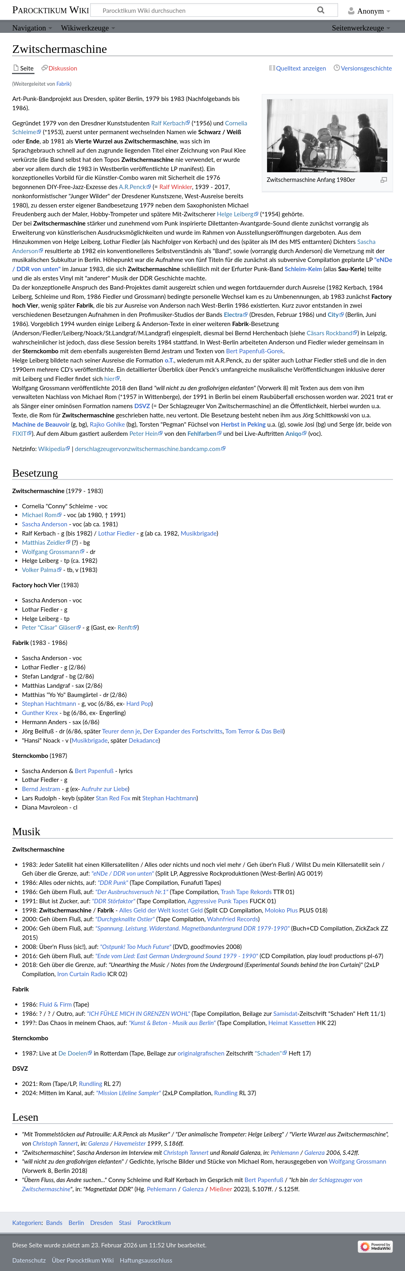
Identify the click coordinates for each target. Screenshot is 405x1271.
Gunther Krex (40, 712)
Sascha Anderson (44, 524)
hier (109, 378)
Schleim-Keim (303, 268)
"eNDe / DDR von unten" (122, 873)
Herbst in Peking (243, 424)
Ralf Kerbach (168, 123)
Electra (233, 314)
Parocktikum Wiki (50, 9)
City (333, 314)
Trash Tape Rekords (246, 891)
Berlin (76, 1222)
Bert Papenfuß (94, 770)
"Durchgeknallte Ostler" (125, 919)
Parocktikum (154, 1222)
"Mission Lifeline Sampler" (128, 1092)
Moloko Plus (281, 910)
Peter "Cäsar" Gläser (49, 627)
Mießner (220, 1188)
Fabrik (63, 84)
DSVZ (142, 405)
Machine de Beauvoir (40, 424)
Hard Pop (138, 703)
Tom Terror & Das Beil (254, 731)
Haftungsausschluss (146, 1260)
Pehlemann (285, 1152)
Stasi (125, 1222)
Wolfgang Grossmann (50, 551)
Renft (124, 627)
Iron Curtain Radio (81, 973)
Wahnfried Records (232, 919)
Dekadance (143, 740)
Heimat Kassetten (292, 1022)
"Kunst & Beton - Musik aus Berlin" (172, 1022)
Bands (54, 1222)
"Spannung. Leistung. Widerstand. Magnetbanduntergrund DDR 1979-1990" (192, 928)
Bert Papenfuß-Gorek (255, 351)
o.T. (169, 360)
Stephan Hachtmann (49, 703)
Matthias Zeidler (43, 542)
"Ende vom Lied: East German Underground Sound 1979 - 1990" (176, 955)
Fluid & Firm (55, 1004)
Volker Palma (39, 569)
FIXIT (19, 433)
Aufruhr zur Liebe (104, 788)
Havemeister (130, 1143)
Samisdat (285, 1013)
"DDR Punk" (112, 882)
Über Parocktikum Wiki (82, 1260)
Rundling (90, 1083)
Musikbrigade (198, 533)
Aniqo (294, 433)
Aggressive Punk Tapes (218, 900)
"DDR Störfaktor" (113, 900)
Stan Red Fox (113, 798)
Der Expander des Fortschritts (183, 731)
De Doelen (72, 1053)
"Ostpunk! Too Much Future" (135, 946)
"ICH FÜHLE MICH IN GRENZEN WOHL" (138, 1013)
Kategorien (26, 1222)
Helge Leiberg (235, 214)
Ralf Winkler (175, 186)
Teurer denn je (121, 731)
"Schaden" (268, 1053)
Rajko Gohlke (107, 424)
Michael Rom (39, 514)
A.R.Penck (132, 186)
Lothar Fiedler (116, 533)
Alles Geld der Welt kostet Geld (160, 910)
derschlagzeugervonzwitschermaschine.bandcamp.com (148, 448)
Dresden (101, 1222)
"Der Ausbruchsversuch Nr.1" (131, 891)
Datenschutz (29, 1260)
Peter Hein (144, 433)
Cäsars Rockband (329, 332)
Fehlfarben (201, 433)
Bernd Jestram (41, 788)
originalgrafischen (201, 1053)
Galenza (98, 1143)
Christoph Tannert (55, 1143)
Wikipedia (51, 448)
